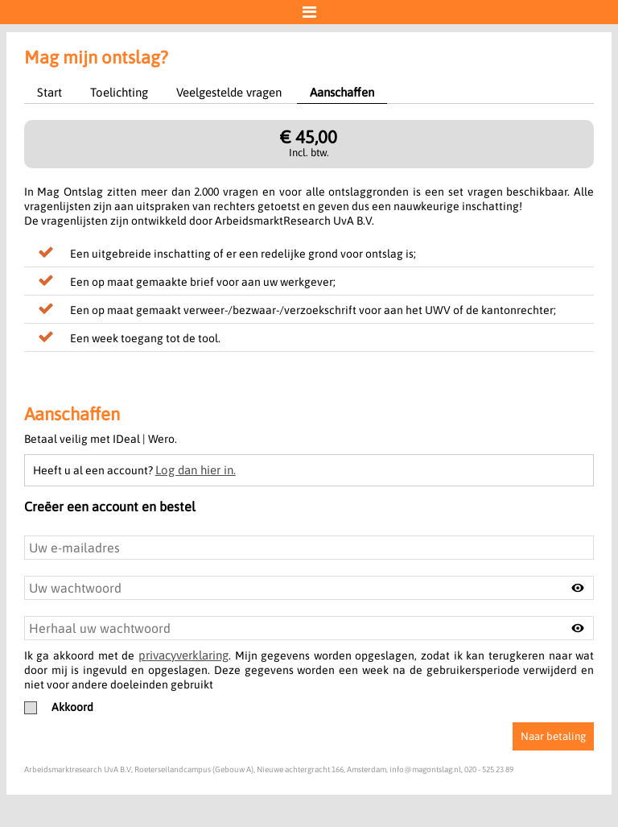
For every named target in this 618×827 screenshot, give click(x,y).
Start (49, 92)
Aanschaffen (342, 92)
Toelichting (119, 92)
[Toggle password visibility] (577, 588)
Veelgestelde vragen (229, 92)
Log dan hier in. (195, 470)
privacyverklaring (183, 655)
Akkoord (58, 707)
